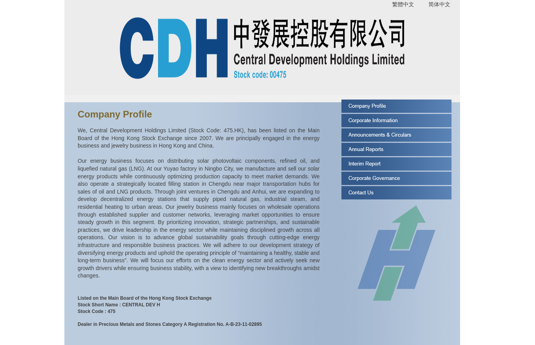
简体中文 (439, 4)
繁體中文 (403, 4)
